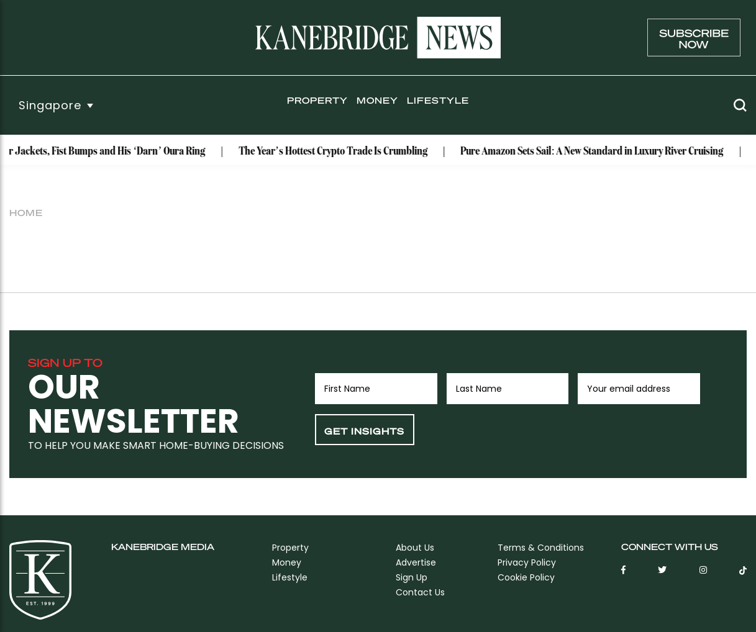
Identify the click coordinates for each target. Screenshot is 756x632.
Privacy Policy (527, 562)
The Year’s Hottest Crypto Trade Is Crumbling (336, 151)
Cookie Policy (526, 577)
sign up (411, 577)
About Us (415, 547)
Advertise (416, 562)
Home (26, 212)
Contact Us (420, 592)
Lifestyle (438, 100)
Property (317, 100)
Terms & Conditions (541, 547)
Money (377, 100)
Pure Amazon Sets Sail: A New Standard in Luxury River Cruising (595, 151)
